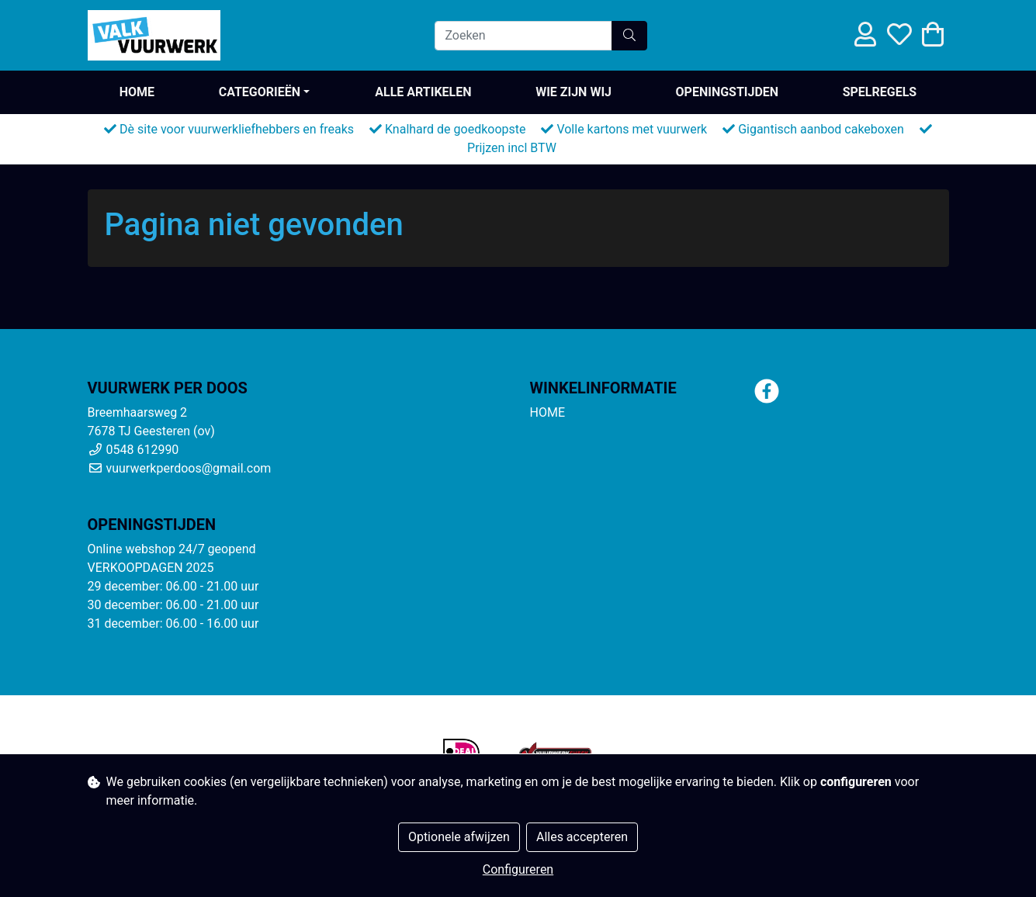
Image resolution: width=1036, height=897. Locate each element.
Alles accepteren (582, 836)
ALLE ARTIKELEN (423, 92)
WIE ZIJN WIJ (573, 92)
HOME (137, 92)
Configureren (518, 869)
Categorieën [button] (259, 92)
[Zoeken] (523, 35)
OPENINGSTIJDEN (727, 92)
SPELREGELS (879, 92)
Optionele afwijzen (459, 836)
